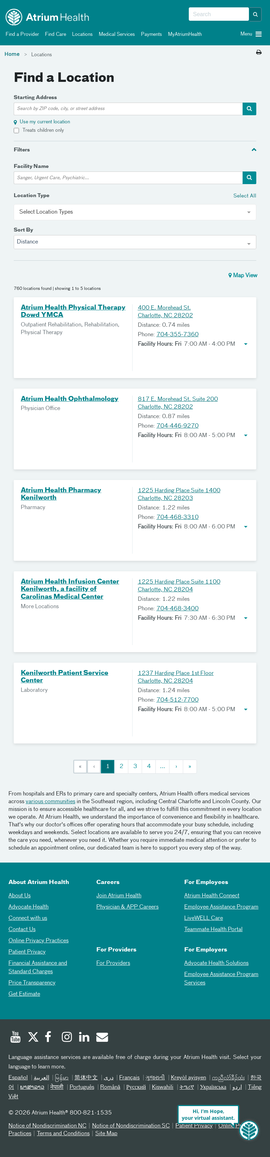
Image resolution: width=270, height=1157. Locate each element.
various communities (50, 802)
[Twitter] (33, 1038)
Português (82, 1087)
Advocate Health (28, 907)
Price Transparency (32, 983)
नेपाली (56, 1087)
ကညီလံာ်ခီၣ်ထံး (228, 1078)
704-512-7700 (177, 700)
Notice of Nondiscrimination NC (47, 1126)
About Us (19, 896)
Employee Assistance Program (221, 907)
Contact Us (22, 929)
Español (18, 1078)
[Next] (176, 766)
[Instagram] (67, 1038)
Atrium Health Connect (211, 896)
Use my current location (45, 121)
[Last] (190, 766)
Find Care (54, 34)
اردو (237, 1087)
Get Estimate (24, 994)
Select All (244, 196)
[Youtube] (15, 1038)
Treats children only (43, 130)
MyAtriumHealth (184, 34)
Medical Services (115, 34)
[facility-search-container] (249, 177)
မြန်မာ (62, 1078)
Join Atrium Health (118, 896)
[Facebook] (50, 1038)
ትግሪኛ (187, 1087)
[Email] (102, 1038)
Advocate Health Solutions (216, 963)
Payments (150, 34)
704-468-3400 (177, 609)
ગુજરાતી (155, 1078)
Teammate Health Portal (213, 929)
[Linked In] (84, 1038)
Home (12, 54)
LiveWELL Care (203, 918)
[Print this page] (259, 52)
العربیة (41, 1078)
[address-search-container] (249, 109)
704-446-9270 (177, 426)
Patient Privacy (27, 952)
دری (109, 1078)
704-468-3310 (177, 517)
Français (129, 1078)
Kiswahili (162, 1087)
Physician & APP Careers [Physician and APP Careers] (127, 907)
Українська (213, 1087)
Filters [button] (22, 150)
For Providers (113, 963)
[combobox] (219, 14)
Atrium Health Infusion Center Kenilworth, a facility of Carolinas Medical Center (70, 589)
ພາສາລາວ (32, 1087)
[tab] (135, 149)
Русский (136, 1087)
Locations (81, 34)
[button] (256, 14)
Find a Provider (21, 34)
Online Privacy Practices (38, 941)
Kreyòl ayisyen (188, 1078)
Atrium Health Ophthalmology (69, 399)
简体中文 (86, 1078)
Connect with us (27, 918)
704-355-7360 (177, 335)
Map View (243, 275)
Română (110, 1087)
